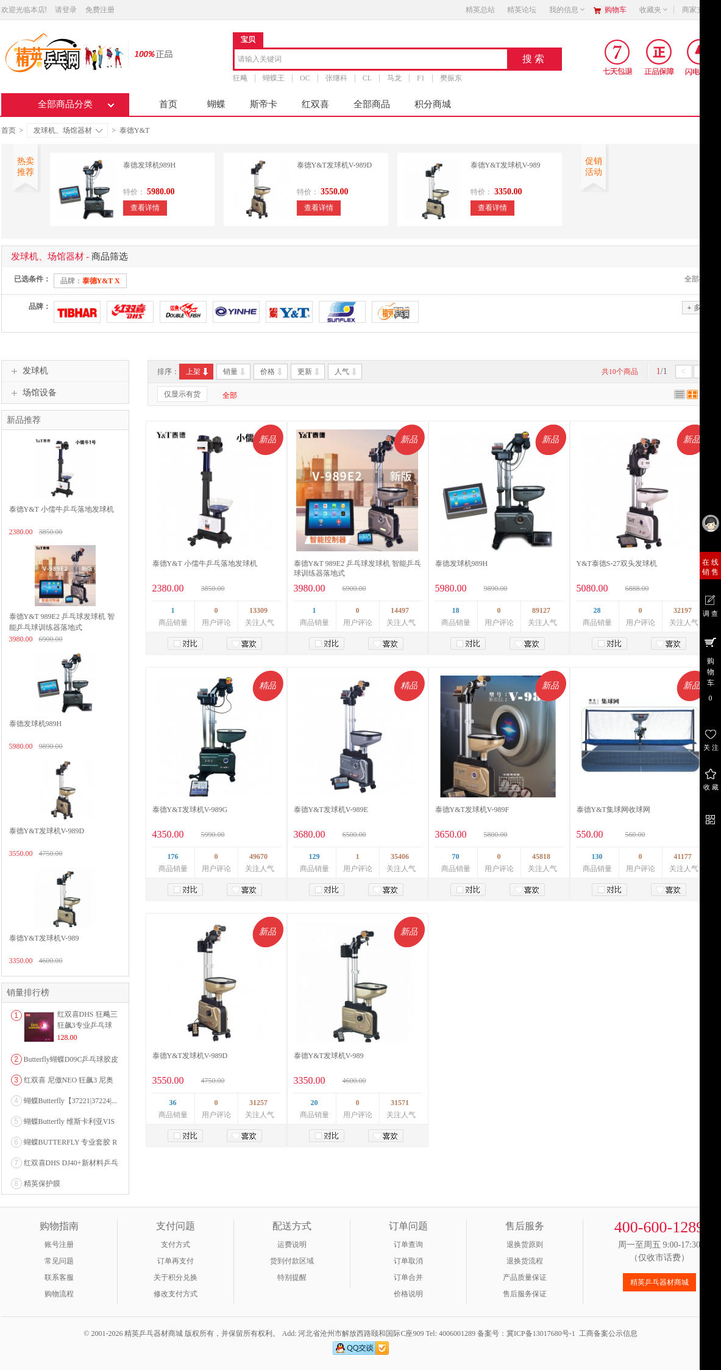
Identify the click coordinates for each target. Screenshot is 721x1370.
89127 (541, 610)
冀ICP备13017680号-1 (540, 1333)
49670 (258, 856)
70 (456, 856)
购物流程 (59, 1294)
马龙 (394, 78)
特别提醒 (292, 1277)
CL (366, 78)
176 (173, 856)
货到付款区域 (292, 1261)
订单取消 (408, 1261)
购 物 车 (710, 669)
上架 (198, 371)
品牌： (90, 281)
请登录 (66, 9)
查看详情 (145, 207)
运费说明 (292, 1244)
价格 (272, 371)
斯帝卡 (263, 104)
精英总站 (480, 9)
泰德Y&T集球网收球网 (613, 809)
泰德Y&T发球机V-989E (331, 809)
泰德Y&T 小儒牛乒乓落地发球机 (204, 563)
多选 (697, 307)
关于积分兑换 (175, 1277)
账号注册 (59, 1244)
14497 (400, 610)
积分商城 (432, 104)
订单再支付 (175, 1261)
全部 (229, 395)
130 (597, 856)
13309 (258, 610)
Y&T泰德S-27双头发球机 (617, 563)
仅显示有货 (182, 394)
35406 (400, 856)
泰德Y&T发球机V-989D (334, 165)
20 (314, 1102)
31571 (400, 1102)
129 (314, 856)
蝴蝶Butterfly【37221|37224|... (70, 1100)
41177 (682, 856)
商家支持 (700, 9)
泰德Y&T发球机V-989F (472, 809)
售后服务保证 (525, 1294)
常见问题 (59, 1261)
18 (456, 610)
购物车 (616, 9)
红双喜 (315, 104)
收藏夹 (654, 9)
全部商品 (371, 104)
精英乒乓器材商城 (659, 1282)
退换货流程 (524, 1261)
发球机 (28, 371)
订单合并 (408, 1277)
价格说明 (408, 1294)
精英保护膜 (42, 1183)
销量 (235, 371)
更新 (309, 371)
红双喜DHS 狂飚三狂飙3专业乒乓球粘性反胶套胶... (87, 1025)
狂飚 (240, 78)
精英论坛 (521, 9)
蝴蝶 (216, 104)
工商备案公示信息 (608, 1333)
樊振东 (450, 78)
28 (597, 610)
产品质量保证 (525, 1277)
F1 (421, 78)
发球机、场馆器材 (68, 130)
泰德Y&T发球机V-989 (506, 165)
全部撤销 (699, 279)
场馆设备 (32, 393)
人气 (346, 371)
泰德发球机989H (149, 165)
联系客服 (59, 1277)
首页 (168, 104)
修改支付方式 (175, 1294)
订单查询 (408, 1244)
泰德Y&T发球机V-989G (190, 809)
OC (305, 78)
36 (173, 1102)
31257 (258, 1102)
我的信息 (567, 9)
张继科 (336, 78)
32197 (682, 610)
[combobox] (371, 60)
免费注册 (100, 9)
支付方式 (175, 1244)
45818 (541, 856)
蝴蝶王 (274, 78)
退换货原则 (524, 1244)
